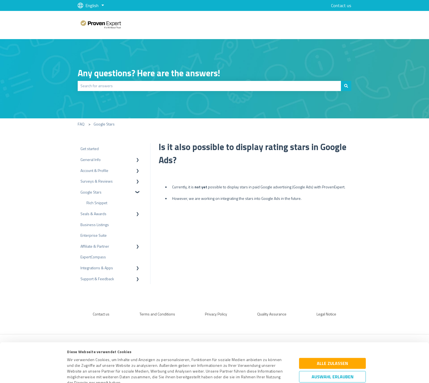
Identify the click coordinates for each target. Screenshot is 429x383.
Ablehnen (332, 357)
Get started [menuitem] (89, 148)
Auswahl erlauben (332, 340)
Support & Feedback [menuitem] (97, 279)
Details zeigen (261, 373)
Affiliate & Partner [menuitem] (94, 246)
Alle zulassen (332, 326)
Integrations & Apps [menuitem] (96, 268)
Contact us (341, 5)
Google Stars (104, 124)
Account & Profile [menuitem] (94, 170)
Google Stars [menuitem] (91, 192)
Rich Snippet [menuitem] (96, 203)
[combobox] (209, 86)
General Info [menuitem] (90, 159)
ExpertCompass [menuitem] (93, 257)
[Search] (346, 86)
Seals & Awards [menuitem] (93, 214)
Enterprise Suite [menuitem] (93, 235)
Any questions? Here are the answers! (149, 73)
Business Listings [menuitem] (94, 224)
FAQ (81, 124)
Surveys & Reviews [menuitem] (96, 181)
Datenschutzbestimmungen (113, 357)
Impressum (77, 357)
